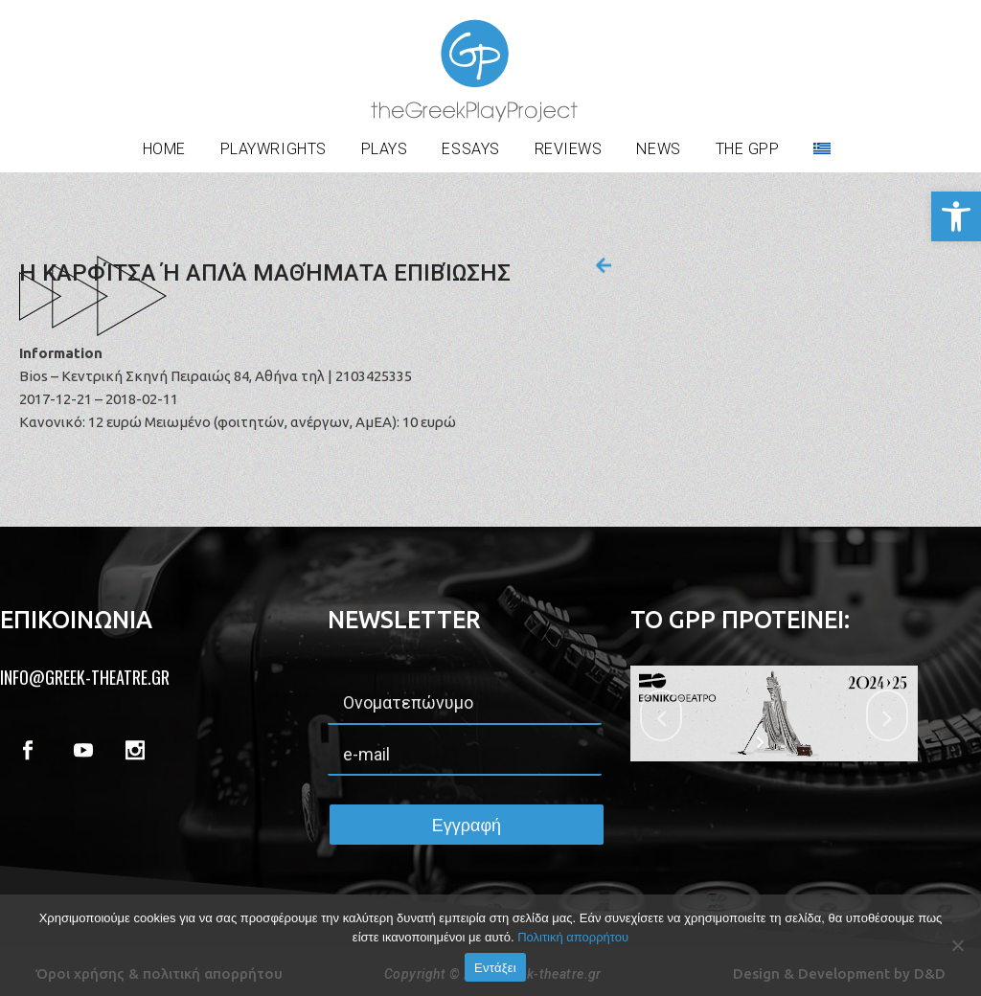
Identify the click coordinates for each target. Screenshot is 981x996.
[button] (956, 216)
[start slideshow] (762, 742)
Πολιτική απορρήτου (572, 937)
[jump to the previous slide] (661, 715)
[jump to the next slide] (887, 715)
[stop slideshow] (786, 742)
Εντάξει (495, 968)
